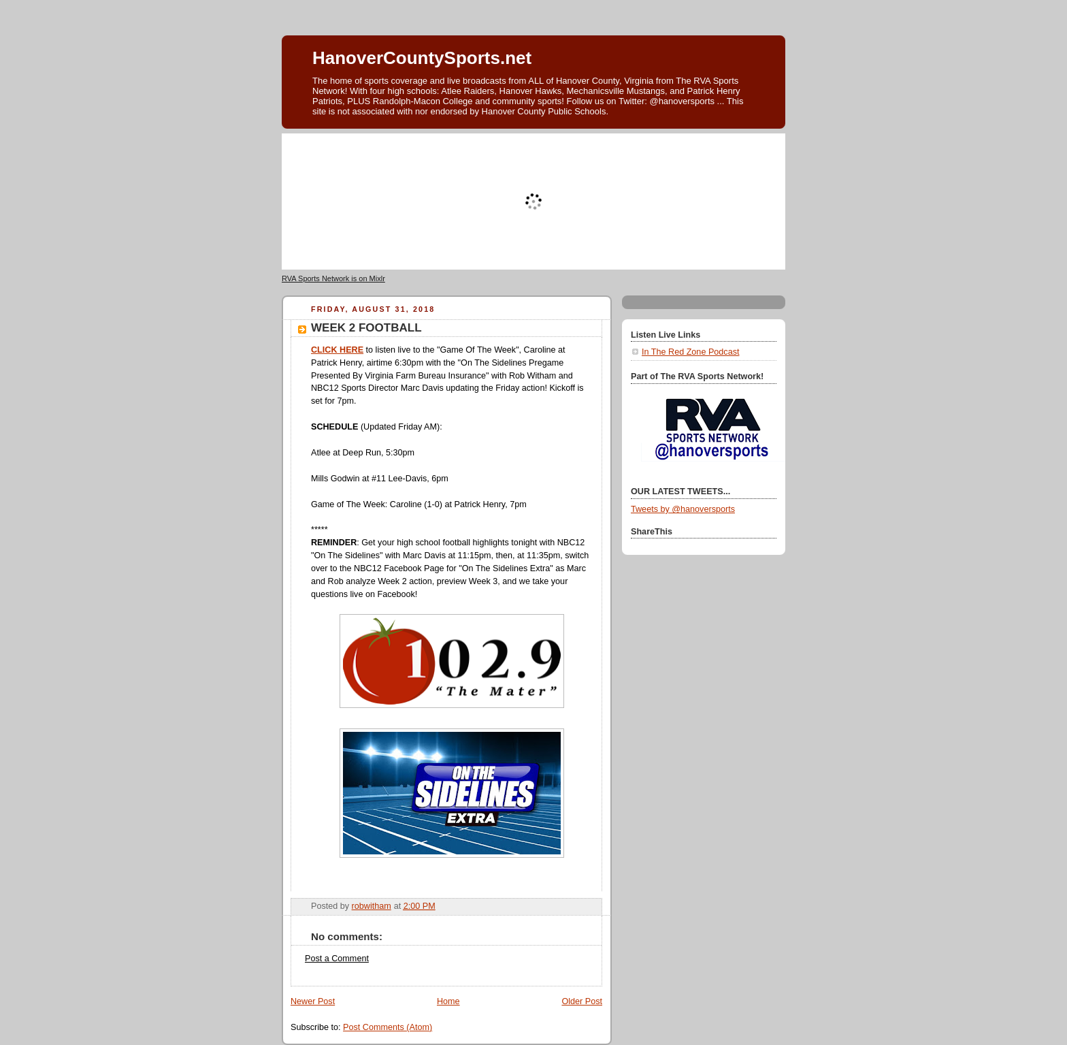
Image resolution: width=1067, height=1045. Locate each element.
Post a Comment (337, 958)
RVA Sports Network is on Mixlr (333, 278)
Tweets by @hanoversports (683, 509)
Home (448, 1001)
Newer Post (313, 1001)
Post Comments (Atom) (387, 1027)
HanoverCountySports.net (421, 58)
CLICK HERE (337, 350)
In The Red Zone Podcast (690, 352)
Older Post (581, 1001)
